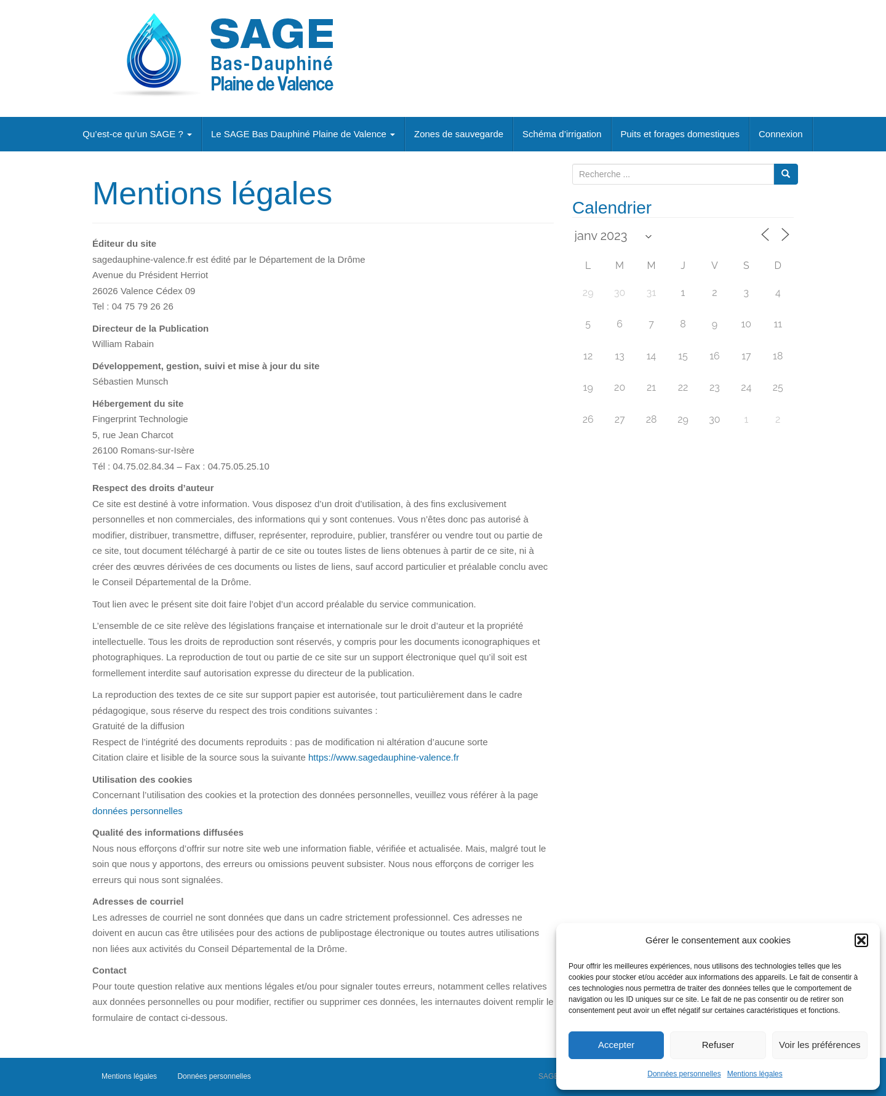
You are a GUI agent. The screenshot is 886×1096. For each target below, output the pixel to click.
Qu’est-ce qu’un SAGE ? (137, 134)
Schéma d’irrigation (561, 134)
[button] (861, 940)
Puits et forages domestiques (680, 134)
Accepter (616, 1044)
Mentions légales (755, 1074)
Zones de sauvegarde (458, 134)
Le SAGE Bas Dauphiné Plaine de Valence (303, 134)
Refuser (718, 1044)
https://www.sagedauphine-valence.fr (383, 757)
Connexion (781, 134)
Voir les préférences (820, 1044)
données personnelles (137, 811)
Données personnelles (683, 1074)
